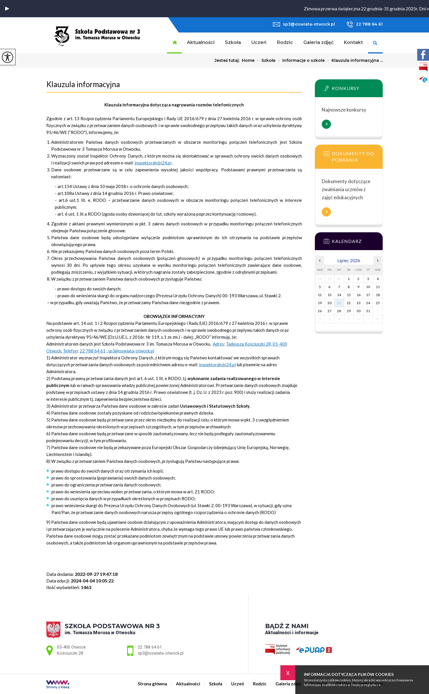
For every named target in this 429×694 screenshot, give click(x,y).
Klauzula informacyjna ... (354, 60)
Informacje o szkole (300, 60)
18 (378, 295)
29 (349, 311)
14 (339, 295)
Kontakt (353, 42)
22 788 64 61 (364, 24)
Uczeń (259, 42)
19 (320, 303)
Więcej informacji (326, 124)
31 (368, 311)
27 (330, 311)
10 (368, 287)
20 (330, 303)
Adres (218, 343)
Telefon (70, 350)
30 (359, 311)
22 (349, 303)
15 (349, 295)
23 (359, 303)
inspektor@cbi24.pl (153, 162)
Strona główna (174, 42)
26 (320, 311)
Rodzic (285, 42)
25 (378, 303)
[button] (7, 8)
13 (330, 295)
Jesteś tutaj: (228, 60)
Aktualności (201, 42)
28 (339, 311)
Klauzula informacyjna (83, 84)
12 (320, 295)
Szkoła (233, 42)
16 (359, 295)
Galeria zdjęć (318, 42)
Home (248, 60)
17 (368, 295)
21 (339, 303)
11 (378, 287)
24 (368, 303)
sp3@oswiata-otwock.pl (304, 24)
